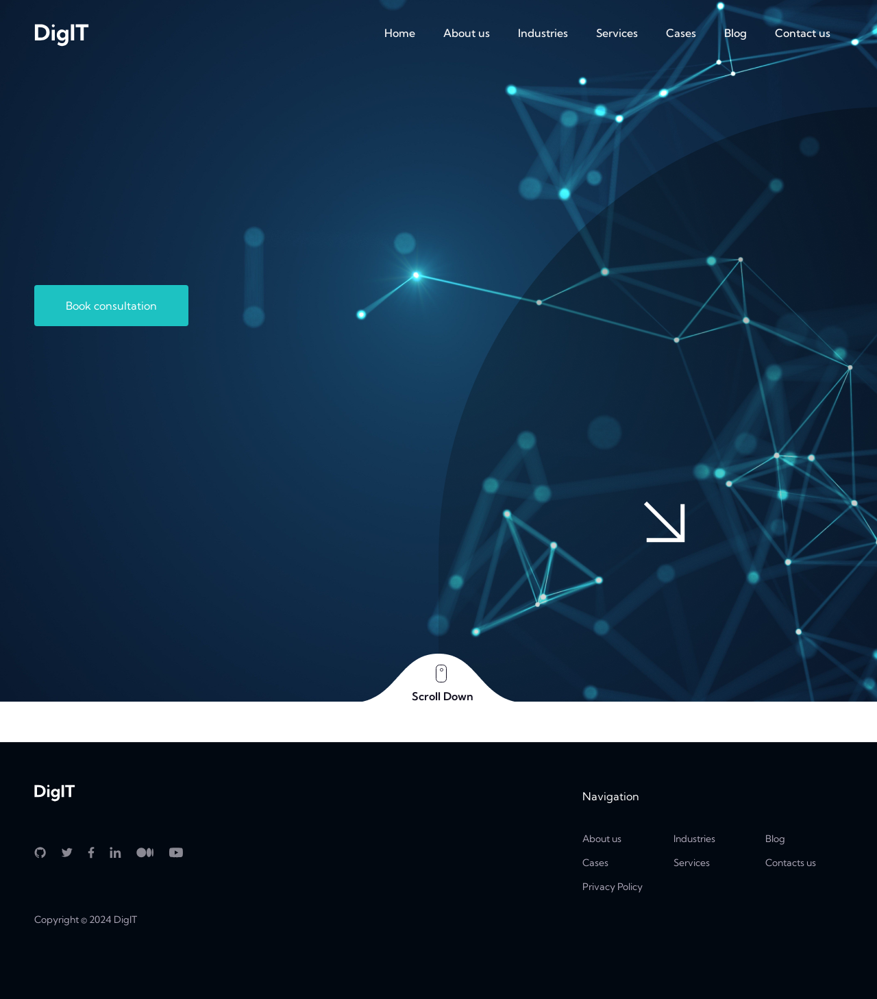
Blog (735, 33)
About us (466, 33)
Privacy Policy (612, 886)
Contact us (802, 33)
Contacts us (790, 862)
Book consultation (111, 305)
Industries (543, 33)
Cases (681, 33)
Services (617, 33)
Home (399, 33)
